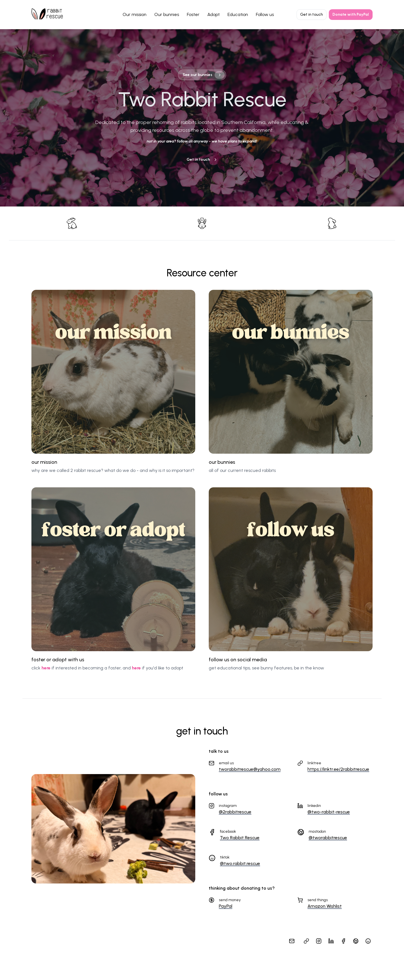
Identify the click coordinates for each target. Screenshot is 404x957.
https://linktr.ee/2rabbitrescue (338, 769)
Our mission (134, 14)
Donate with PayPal (350, 14)
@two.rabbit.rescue (240, 863)
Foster (193, 14)
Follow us (265, 14)
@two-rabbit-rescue (328, 811)
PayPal (225, 906)
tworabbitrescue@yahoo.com (250, 769)
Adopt (213, 14)
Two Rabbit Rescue (240, 837)
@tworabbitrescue (328, 837)
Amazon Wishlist (324, 906)
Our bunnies (166, 14)
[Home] (47, 13)
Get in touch (311, 14)
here (46, 668)
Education (238, 14)
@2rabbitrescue (235, 811)
